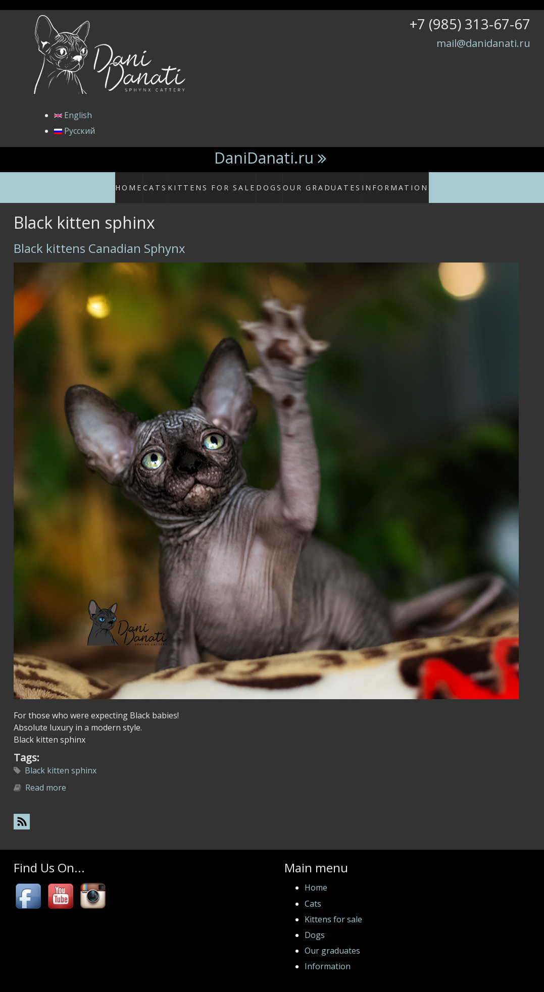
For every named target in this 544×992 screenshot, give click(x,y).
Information (390, 182)
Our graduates (327, 182)
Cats (172, 182)
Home (140, 182)
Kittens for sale (222, 182)
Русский (74, 130)
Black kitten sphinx (60, 759)
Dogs (275, 182)
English (73, 115)
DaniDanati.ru (264, 157)
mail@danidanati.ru (483, 43)
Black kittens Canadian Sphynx (99, 237)
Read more (45, 776)
